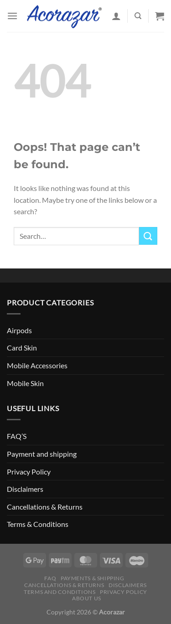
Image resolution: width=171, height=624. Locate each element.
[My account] (116, 16)
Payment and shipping (42, 453)
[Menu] (12, 16)
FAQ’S (16, 436)
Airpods (19, 330)
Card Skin (22, 347)
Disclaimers (25, 489)
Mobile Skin (25, 383)
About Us (86, 598)
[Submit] (148, 236)
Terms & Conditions (37, 524)
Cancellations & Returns (45, 506)
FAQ (50, 578)
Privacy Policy (29, 471)
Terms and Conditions (59, 591)
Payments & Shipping (92, 578)
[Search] (138, 16)
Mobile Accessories (37, 365)
